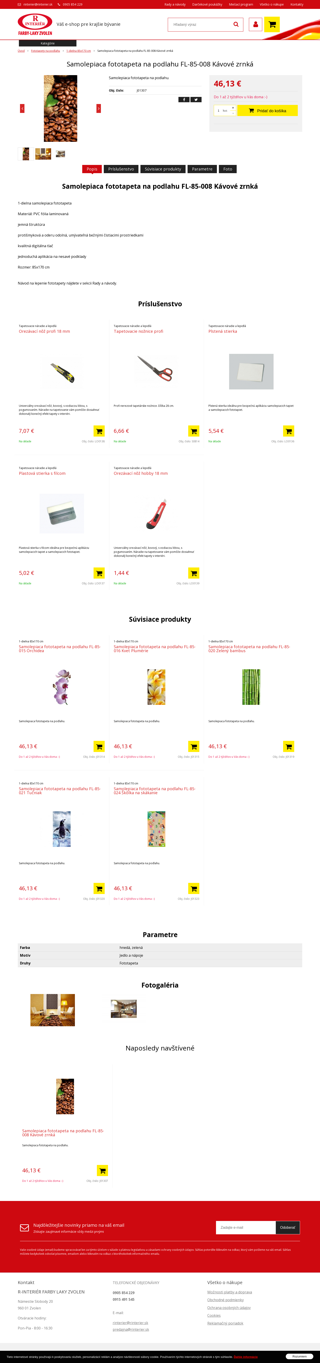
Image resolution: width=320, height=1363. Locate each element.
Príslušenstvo (121, 169)
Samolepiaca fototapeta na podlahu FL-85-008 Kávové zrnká (63, 1132)
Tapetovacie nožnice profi (138, 331)
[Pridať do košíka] (99, 431)
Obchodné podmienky (225, 1299)
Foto (227, 169)
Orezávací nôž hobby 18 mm (141, 473)
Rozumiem (299, 1356)
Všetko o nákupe (272, 4)
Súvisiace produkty (163, 169)
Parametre (202, 169)
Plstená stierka (222, 331)
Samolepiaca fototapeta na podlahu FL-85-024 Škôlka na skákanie (155, 790)
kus (225, 110)
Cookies (214, 1315)
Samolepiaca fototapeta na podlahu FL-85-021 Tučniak (60, 790)
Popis (92, 169)
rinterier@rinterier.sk (38, 4)
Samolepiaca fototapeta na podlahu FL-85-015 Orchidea (60, 648)
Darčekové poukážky (207, 4)
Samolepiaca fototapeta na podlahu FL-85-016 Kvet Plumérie (155, 648)
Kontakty (296, 4)
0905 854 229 (72, 4)
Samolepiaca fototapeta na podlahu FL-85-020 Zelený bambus (249, 648)
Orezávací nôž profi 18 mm (44, 331)
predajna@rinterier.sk (131, 1329)
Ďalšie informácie (246, 1357)
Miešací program (241, 4)
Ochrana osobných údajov (229, 1307)
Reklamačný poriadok (225, 1323)
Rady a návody (175, 4)
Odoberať (287, 1227)
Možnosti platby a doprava (229, 1292)
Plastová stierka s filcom (42, 473)
